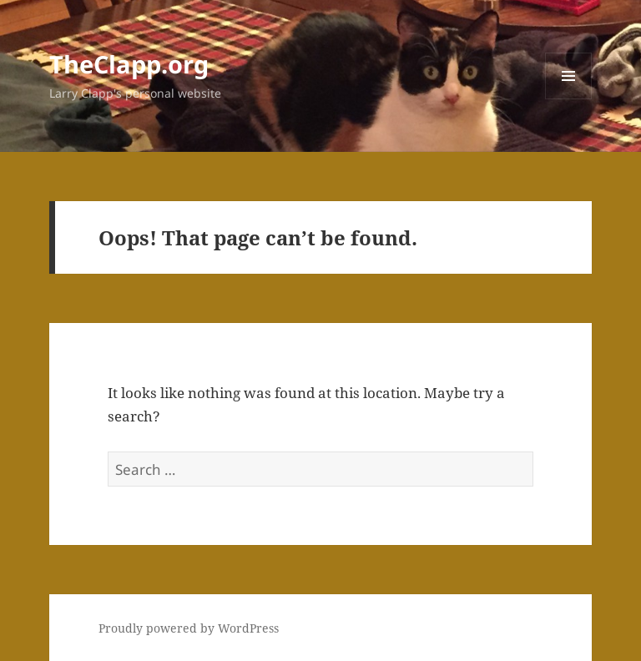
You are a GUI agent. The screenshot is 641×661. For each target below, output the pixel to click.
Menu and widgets (569, 98)
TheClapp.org (129, 64)
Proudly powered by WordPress (188, 628)
